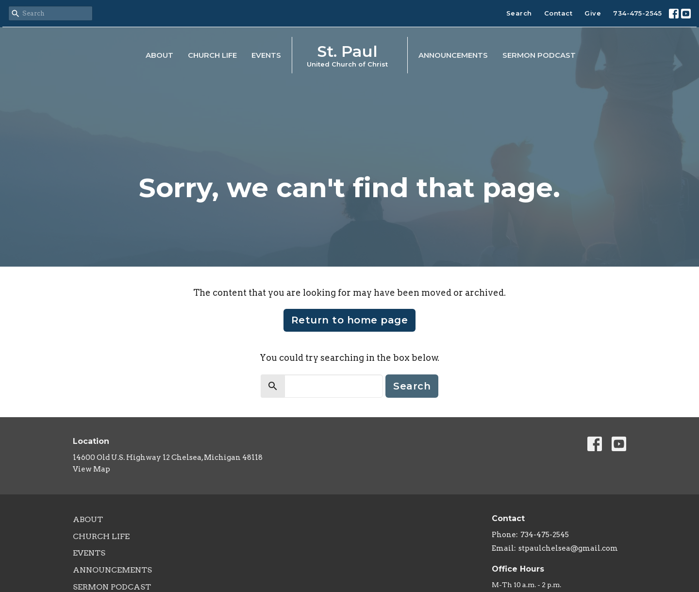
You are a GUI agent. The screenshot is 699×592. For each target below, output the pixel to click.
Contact (558, 13)
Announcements (453, 55)
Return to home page (349, 320)
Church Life (212, 55)
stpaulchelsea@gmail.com (568, 548)
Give (592, 13)
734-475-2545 (637, 13)
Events (266, 55)
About (159, 55)
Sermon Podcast (539, 55)
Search (519, 13)
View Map (91, 469)
